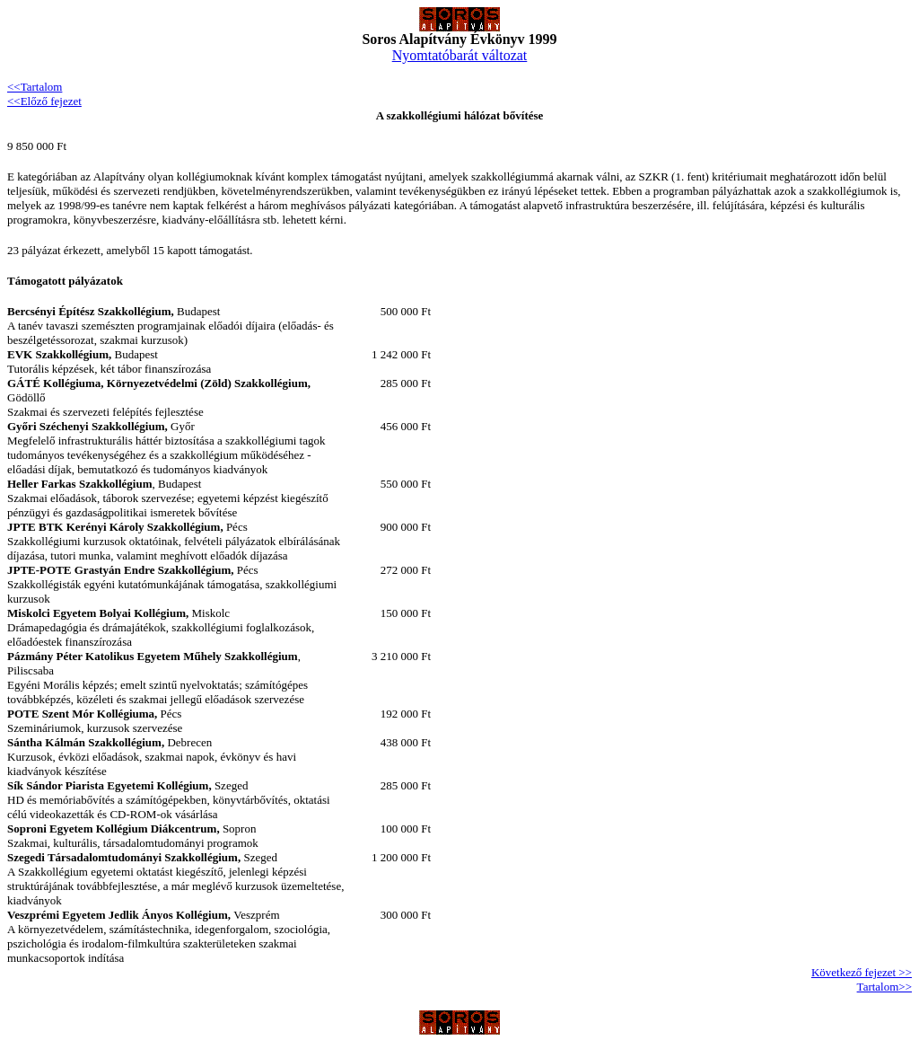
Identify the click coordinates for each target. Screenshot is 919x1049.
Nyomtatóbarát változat (460, 55)
